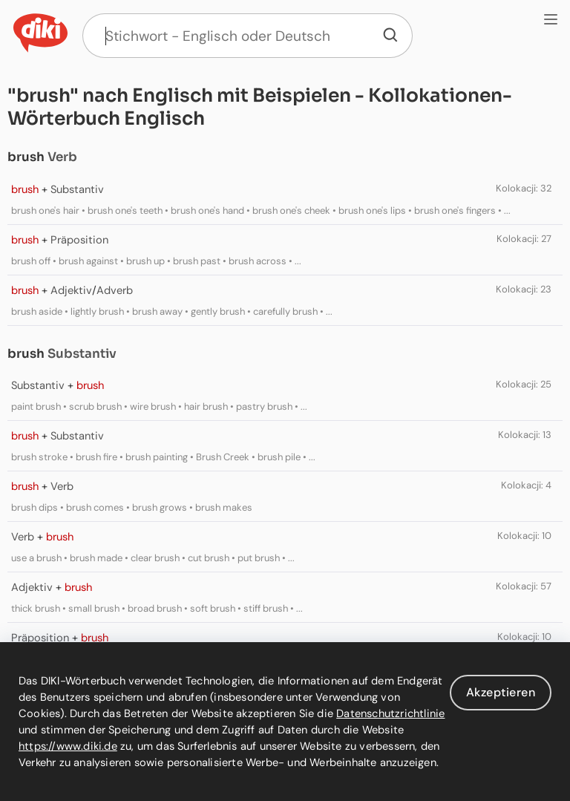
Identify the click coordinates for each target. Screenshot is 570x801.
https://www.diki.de (68, 746)
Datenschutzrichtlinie (390, 713)
